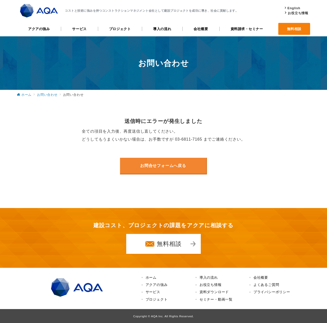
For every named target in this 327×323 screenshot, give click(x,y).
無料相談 (169, 243)
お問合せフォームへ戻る (163, 165)
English (293, 8)
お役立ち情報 (298, 13)
